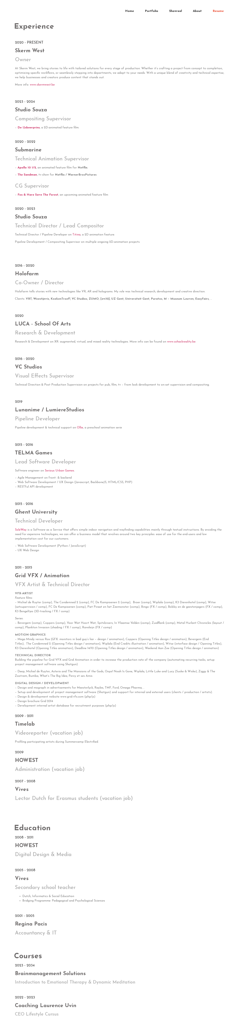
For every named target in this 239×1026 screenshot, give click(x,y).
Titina (76, 234)
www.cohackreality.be (181, 341)
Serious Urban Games (59, 470)
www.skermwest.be (42, 84)
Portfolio (151, 9)
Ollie (80, 427)
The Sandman (27, 174)
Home (129, 9)
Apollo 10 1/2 (27, 167)
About (197, 9)
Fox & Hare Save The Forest (38, 194)
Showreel (175, 9)
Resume (218, 9)
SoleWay (21, 529)
